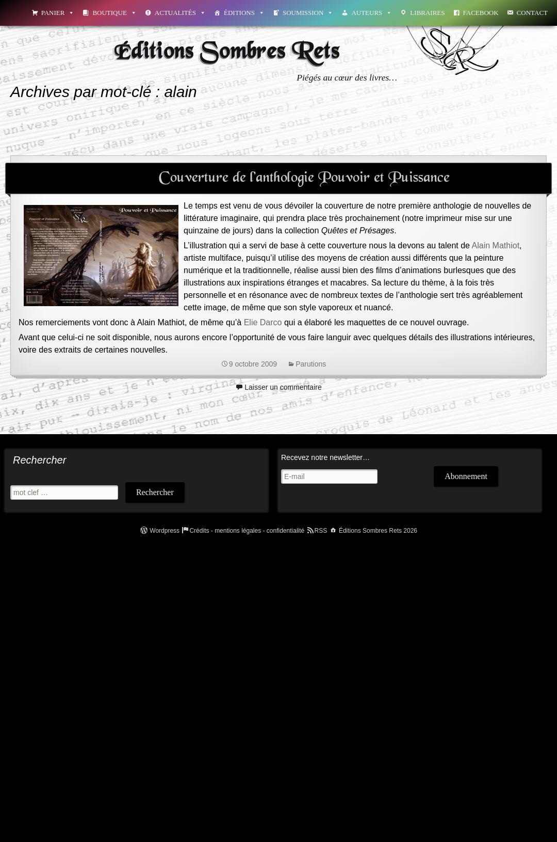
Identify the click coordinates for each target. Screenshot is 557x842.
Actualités (180, 13)
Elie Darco (263, 322)
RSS (321, 530)
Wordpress (164, 530)
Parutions (311, 364)
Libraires (427, 13)
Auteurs (371, 13)
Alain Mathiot (496, 245)
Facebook (481, 13)
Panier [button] (58, 13)
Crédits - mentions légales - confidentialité (246, 530)
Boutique (114, 13)
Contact (532, 13)
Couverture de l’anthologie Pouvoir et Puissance (304, 178)
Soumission (308, 13)
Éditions (244, 13)
